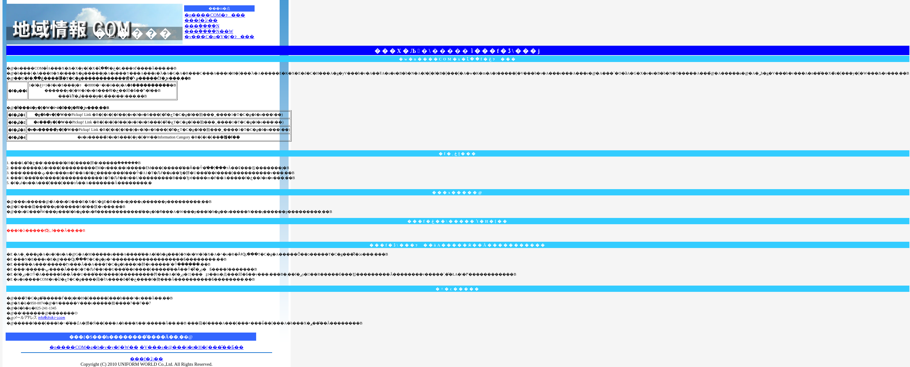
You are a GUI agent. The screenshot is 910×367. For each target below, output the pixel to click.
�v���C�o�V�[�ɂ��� (219, 36)
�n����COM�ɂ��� (214, 15)
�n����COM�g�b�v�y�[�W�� (93, 347)
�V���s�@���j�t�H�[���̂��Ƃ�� (192, 347)
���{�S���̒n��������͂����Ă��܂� (126, 336)
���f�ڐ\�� (201, 20)
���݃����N (202, 25)
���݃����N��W (208, 31)
